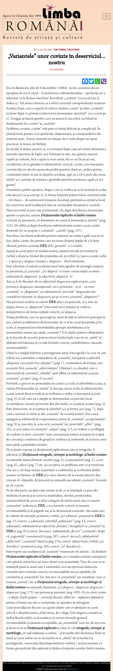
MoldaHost (72, 669)
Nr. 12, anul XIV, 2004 (43, 50)
